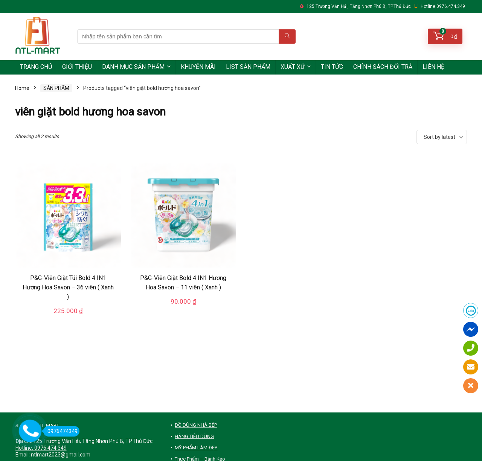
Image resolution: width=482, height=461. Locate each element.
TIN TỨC (332, 66)
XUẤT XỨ (293, 66)
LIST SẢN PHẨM (248, 66)
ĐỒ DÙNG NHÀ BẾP (196, 425)
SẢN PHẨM (56, 88)
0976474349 (60, 431)
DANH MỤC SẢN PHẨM (133, 66)
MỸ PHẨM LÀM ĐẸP (196, 447)
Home (22, 88)
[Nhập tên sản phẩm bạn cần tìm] (287, 36)
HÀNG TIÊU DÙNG (194, 436)
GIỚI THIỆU (77, 66)
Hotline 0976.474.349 (443, 6)
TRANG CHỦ (36, 66)
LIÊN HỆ (433, 66)
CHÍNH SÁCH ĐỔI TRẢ (382, 66)
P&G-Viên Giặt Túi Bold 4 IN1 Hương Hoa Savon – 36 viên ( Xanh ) (68, 287)
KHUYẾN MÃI (198, 66)
